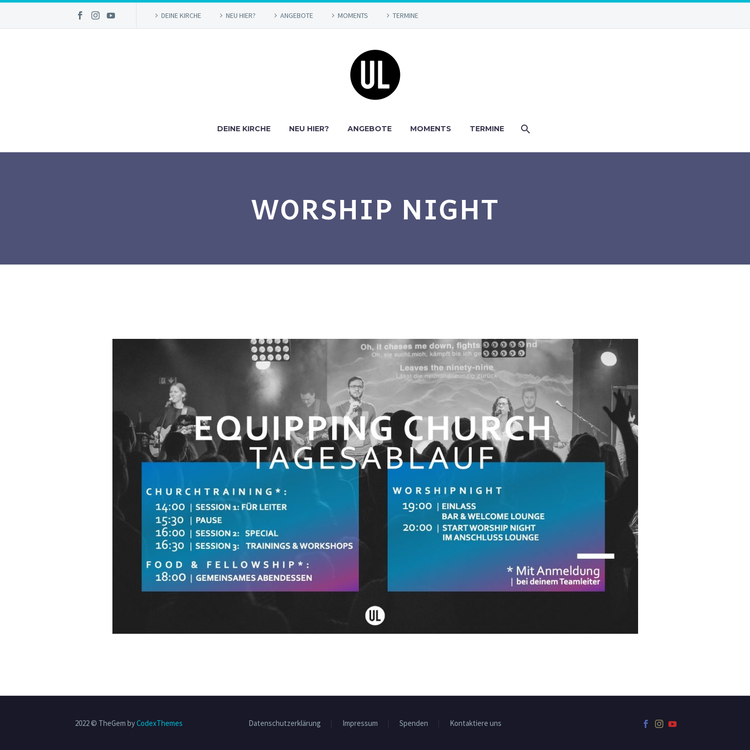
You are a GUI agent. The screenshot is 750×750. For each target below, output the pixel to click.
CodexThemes (160, 723)
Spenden (413, 723)
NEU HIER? (241, 15)
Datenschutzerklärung (284, 723)
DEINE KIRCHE (181, 15)
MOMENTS (353, 15)
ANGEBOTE (296, 15)
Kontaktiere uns (476, 723)
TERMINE (405, 15)
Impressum (360, 723)
